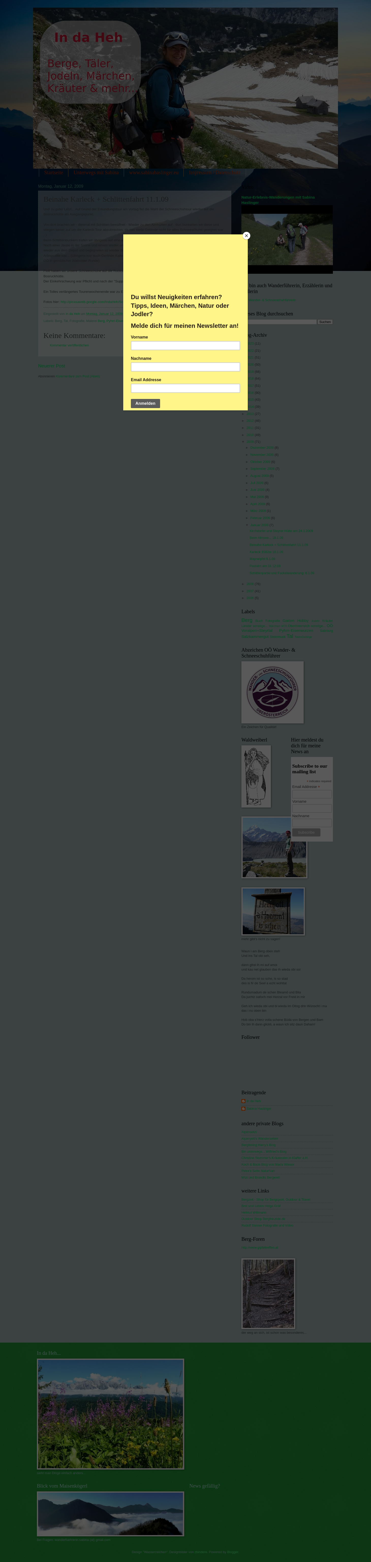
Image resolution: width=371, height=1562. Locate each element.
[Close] (246, 235)
